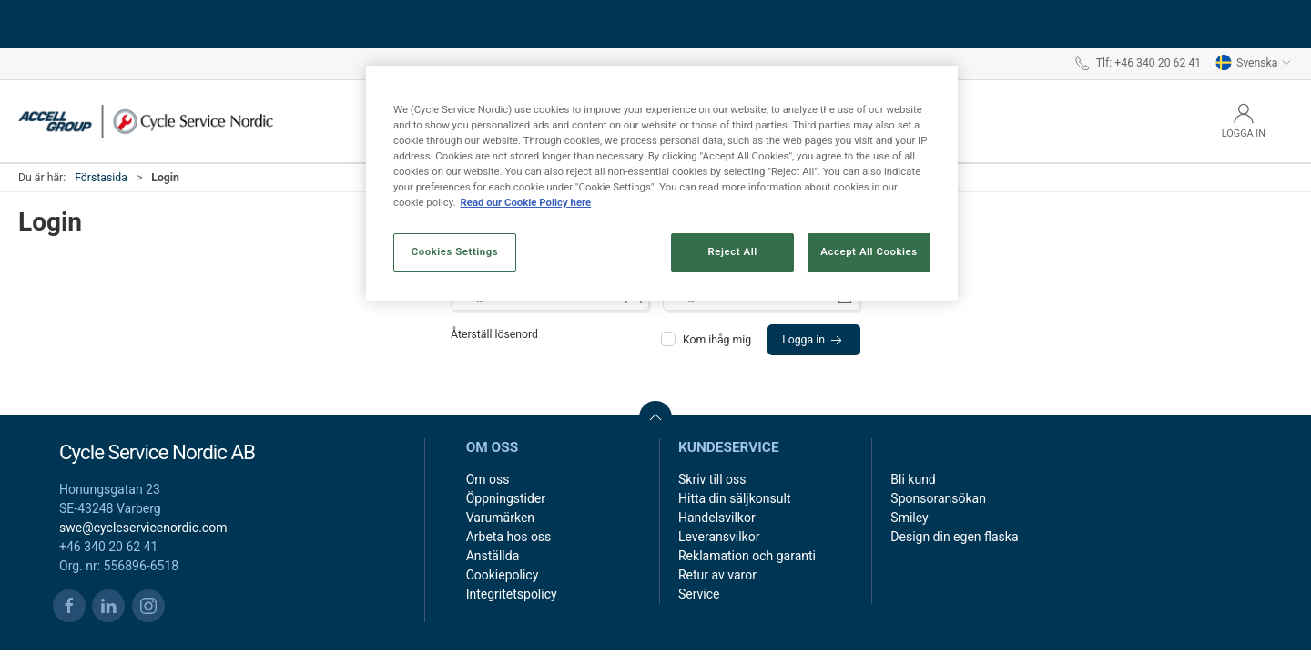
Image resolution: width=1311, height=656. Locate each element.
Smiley (909, 517)
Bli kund (912, 479)
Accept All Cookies (868, 251)
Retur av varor (717, 575)
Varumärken (500, 517)
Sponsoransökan (938, 498)
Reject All (732, 251)
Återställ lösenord (494, 334)
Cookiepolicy (502, 575)
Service (699, 594)
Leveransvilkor (718, 536)
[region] (662, 183)
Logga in (814, 341)
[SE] (145, 121)
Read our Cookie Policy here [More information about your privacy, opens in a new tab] (525, 202)
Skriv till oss (712, 479)
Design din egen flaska (954, 536)
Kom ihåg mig (707, 339)
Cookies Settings (455, 251)
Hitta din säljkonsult (734, 498)
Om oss (488, 479)
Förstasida (101, 177)
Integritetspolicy (511, 594)
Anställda (493, 555)
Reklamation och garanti (747, 555)
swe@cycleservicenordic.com (143, 527)
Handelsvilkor (717, 517)
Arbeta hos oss (509, 536)
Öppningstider (505, 498)
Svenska (1253, 63)
